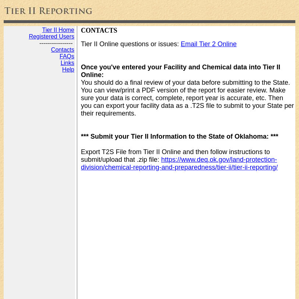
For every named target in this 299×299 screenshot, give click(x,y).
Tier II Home (58, 30)
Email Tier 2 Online (208, 44)
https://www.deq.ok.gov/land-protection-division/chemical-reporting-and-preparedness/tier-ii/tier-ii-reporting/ (179, 163)
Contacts (62, 50)
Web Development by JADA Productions (113, 291)
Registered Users (51, 36)
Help (68, 69)
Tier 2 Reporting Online (33, 291)
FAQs (67, 56)
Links (67, 63)
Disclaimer (178, 291)
